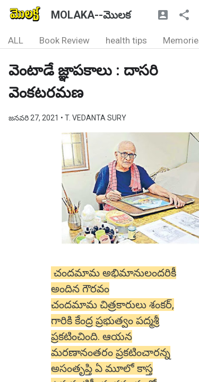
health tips (126, 40)
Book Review (64, 40)
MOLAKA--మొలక (91, 14)
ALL (15, 40)
